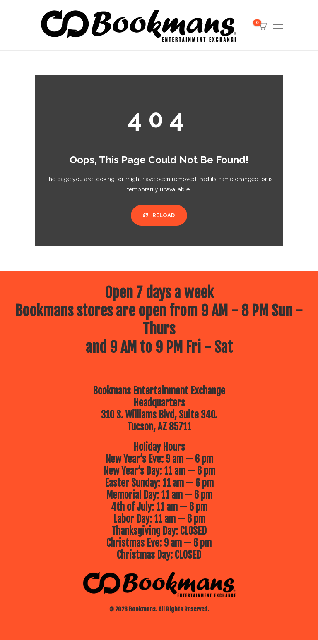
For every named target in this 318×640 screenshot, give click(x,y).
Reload (159, 215)
